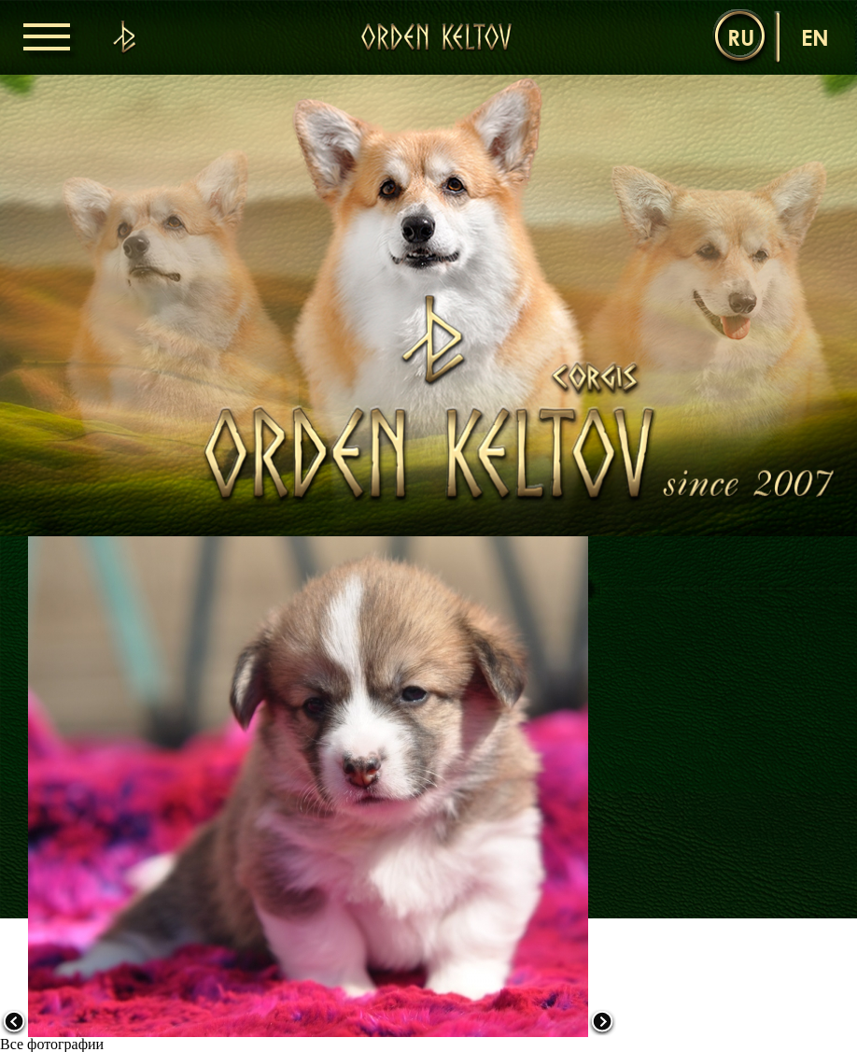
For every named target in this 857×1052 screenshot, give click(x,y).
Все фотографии (52, 1044)
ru (740, 36)
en (815, 36)
